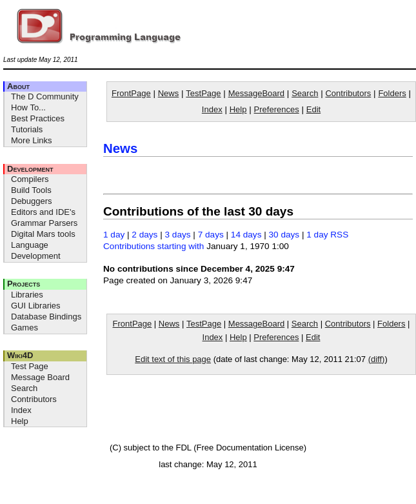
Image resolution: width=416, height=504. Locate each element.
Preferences (276, 109)
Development (30, 169)
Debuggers (31, 201)
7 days (211, 234)
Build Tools (31, 190)
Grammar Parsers (44, 223)
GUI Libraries (36, 305)
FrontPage (131, 93)
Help (19, 421)
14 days (246, 234)
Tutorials (27, 129)
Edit (313, 109)
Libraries (27, 294)
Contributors (34, 399)
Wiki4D (20, 355)
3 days (178, 234)
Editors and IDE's (43, 212)
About (18, 86)
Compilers (30, 179)
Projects (23, 283)
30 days (284, 234)
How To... (28, 107)
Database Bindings (46, 316)
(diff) (376, 359)
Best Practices (37, 118)
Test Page (29, 366)
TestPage (203, 93)
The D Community (45, 96)
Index (21, 410)
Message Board (40, 377)
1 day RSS (327, 234)
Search (24, 388)
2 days (144, 234)
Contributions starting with (153, 246)
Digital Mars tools (43, 234)
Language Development (36, 250)
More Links (31, 140)
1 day (113, 234)
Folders (392, 93)
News (168, 93)
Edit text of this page (173, 359)
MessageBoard (256, 93)
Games (24, 327)
